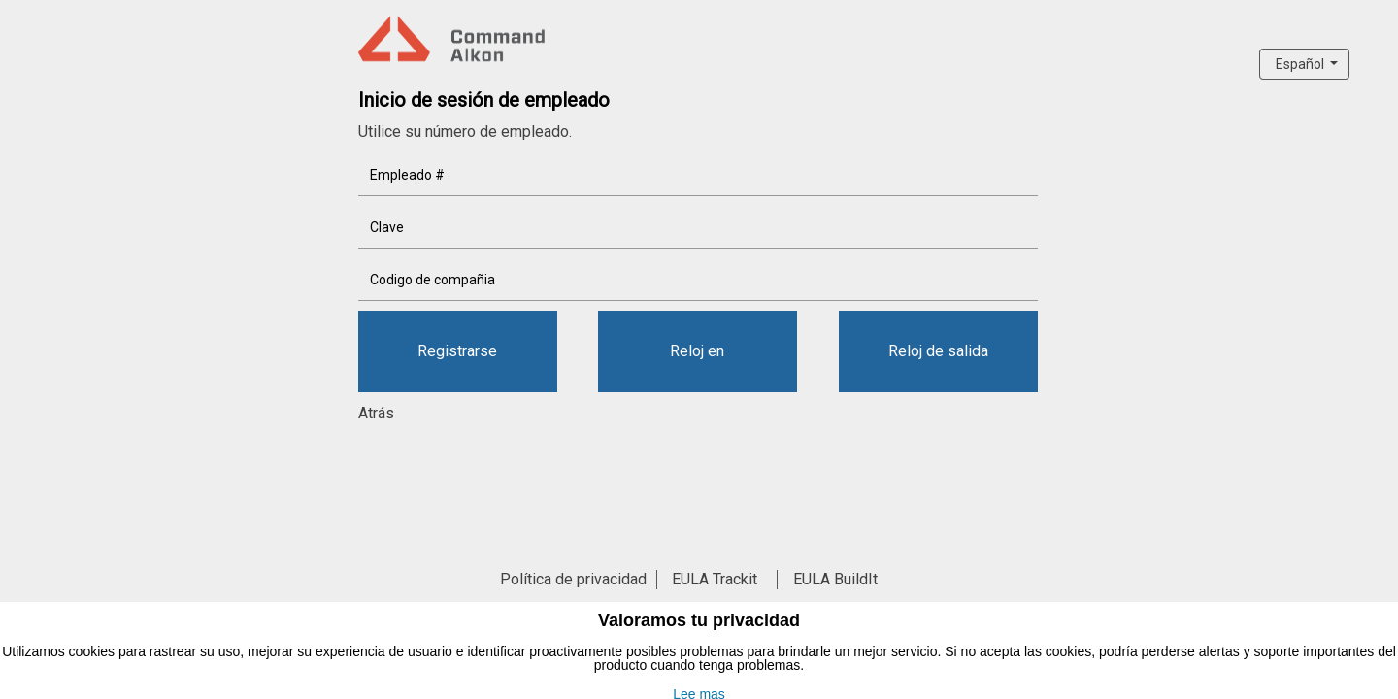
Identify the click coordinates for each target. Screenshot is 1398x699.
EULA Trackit (714, 579)
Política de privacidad (573, 579)
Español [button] (1301, 64)
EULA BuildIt (835, 579)
